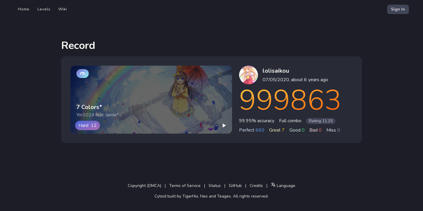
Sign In (398, 9)
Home (24, 9)
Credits (256, 185)
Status (215, 185)
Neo (204, 196)
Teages (224, 196)
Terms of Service (185, 185)
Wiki (62, 9)
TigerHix (190, 196)
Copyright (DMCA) (144, 185)
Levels (44, 9)
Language (283, 185)
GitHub (235, 185)
